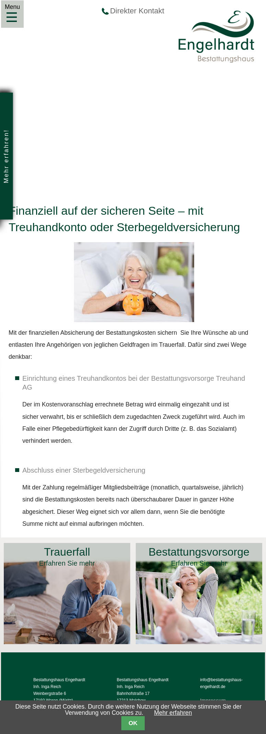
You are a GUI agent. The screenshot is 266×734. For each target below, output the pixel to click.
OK (133, 723)
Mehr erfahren (173, 712)
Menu (12, 17)
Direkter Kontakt (137, 11)
